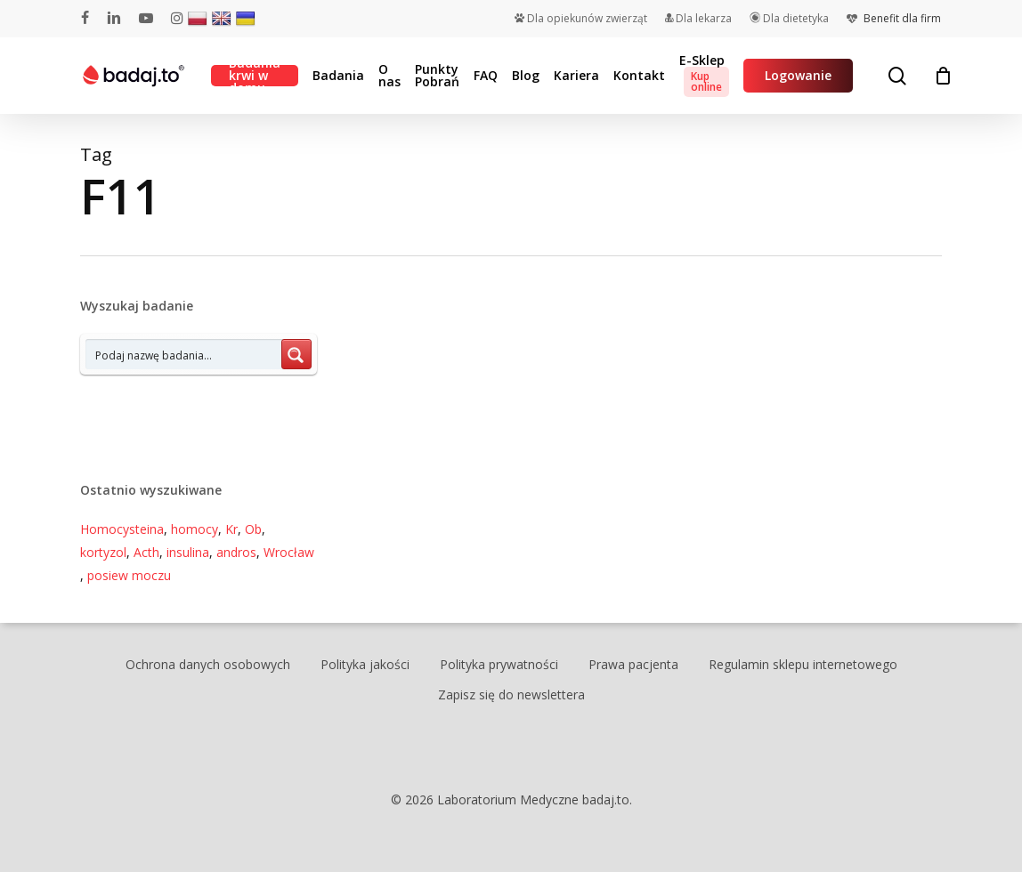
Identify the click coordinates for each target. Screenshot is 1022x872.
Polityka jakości (365, 664)
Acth (146, 552)
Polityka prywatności (499, 664)
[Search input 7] (184, 354)
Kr (231, 529)
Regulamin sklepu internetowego (803, 664)
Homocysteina (122, 529)
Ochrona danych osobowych (208, 664)
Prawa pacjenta (633, 664)
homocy (194, 529)
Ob (253, 529)
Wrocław (289, 552)
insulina (187, 552)
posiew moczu (129, 575)
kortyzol (103, 552)
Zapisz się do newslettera (511, 694)
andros (236, 552)
